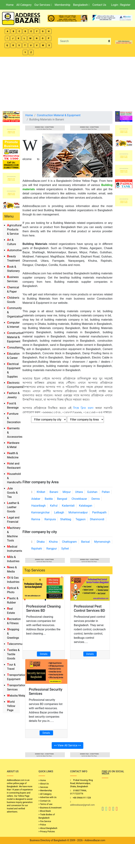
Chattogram (69, 541)
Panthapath (99, 512)
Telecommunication (19, 644)
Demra (95, 498)
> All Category (45, 794)
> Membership (45, 790)
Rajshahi (36, 548)
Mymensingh (102, 541)
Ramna (35, 519)
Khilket (41, 492)
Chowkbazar (79, 498)
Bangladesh (81, 4)
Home (10, 4)
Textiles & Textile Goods (13, 654)
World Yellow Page (11, 706)
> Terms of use (45, 804)
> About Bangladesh (47, 828)
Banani (54, 492)
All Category (23, 4)
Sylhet (65, 548)
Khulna (53, 541)
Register (125, 4)
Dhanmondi (97, 519)
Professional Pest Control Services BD (89, 608)
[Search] (82, 41)
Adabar (35, 498)
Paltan (106, 492)
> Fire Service (44, 821)
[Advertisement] (67, 83)
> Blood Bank (44, 811)
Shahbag (65, 519)
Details (43, 654)
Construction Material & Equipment (15, 337)
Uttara (79, 492)
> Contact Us (44, 801)
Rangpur (51, 548)
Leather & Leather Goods (13, 507)
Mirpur (67, 492)
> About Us (43, 783)
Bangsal (62, 498)
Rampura (50, 519)
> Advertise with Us (47, 797)
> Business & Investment (50, 807)
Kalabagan (85, 505)
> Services (43, 787)
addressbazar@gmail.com (82, 805)
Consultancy (15, 347)
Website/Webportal (19, 695)
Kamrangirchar (40, 512)
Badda (49, 498)
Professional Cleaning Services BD (43, 608)
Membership (62, 4)
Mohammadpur (78, 512)
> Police (42, 824)
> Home (42, 780)
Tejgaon (81, 519)
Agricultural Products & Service (14, 229)
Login (114, 4)
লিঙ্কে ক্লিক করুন (83, 407)
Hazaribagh (38, 505)
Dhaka (41, 541)
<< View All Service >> (67, 745)
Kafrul (53, 505)
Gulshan (92, 492)
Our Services (43, 4)
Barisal (85, 541)
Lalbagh (59, 512)
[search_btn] (109, 41)
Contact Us (99, 4)
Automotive (14, 250)
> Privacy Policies (46, 831)
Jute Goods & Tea (12, 493)
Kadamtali (68, 505)
